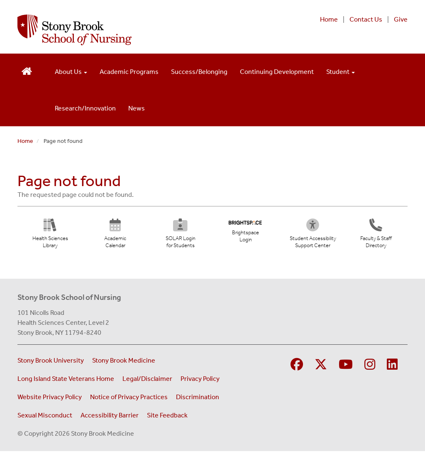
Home (329, 19)
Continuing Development (277, 72)
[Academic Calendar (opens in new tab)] (115, 236)
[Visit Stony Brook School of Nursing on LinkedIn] (392, 367)
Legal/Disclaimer (147, 381)
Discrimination (197, 400)
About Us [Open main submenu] (71, 72)
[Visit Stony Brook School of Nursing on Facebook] (296, 367)
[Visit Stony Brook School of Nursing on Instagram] (369, 367)
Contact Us (365, 19)
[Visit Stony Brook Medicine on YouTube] (346, 367)
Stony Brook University (50, 363)
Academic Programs (129, 72)
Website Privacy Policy (49, 400)
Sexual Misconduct (44, 418)
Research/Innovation (85, 108)
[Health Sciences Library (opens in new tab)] (50, 236)
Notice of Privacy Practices (129, 400)
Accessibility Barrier (110, 418)
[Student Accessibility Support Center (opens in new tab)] (317, 236)
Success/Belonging (199, 72)
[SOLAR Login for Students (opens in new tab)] (180, 236)
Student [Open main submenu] (340, 72)
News (136, 108)
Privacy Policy (200, 381)
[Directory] (376, 236)
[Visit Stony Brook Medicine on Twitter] (320, 367)
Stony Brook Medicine (123, 363)
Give (401, 19)
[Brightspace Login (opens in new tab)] (245, 233)
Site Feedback (167, 418)
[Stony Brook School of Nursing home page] (140, 30)
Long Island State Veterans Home (65, 381)
